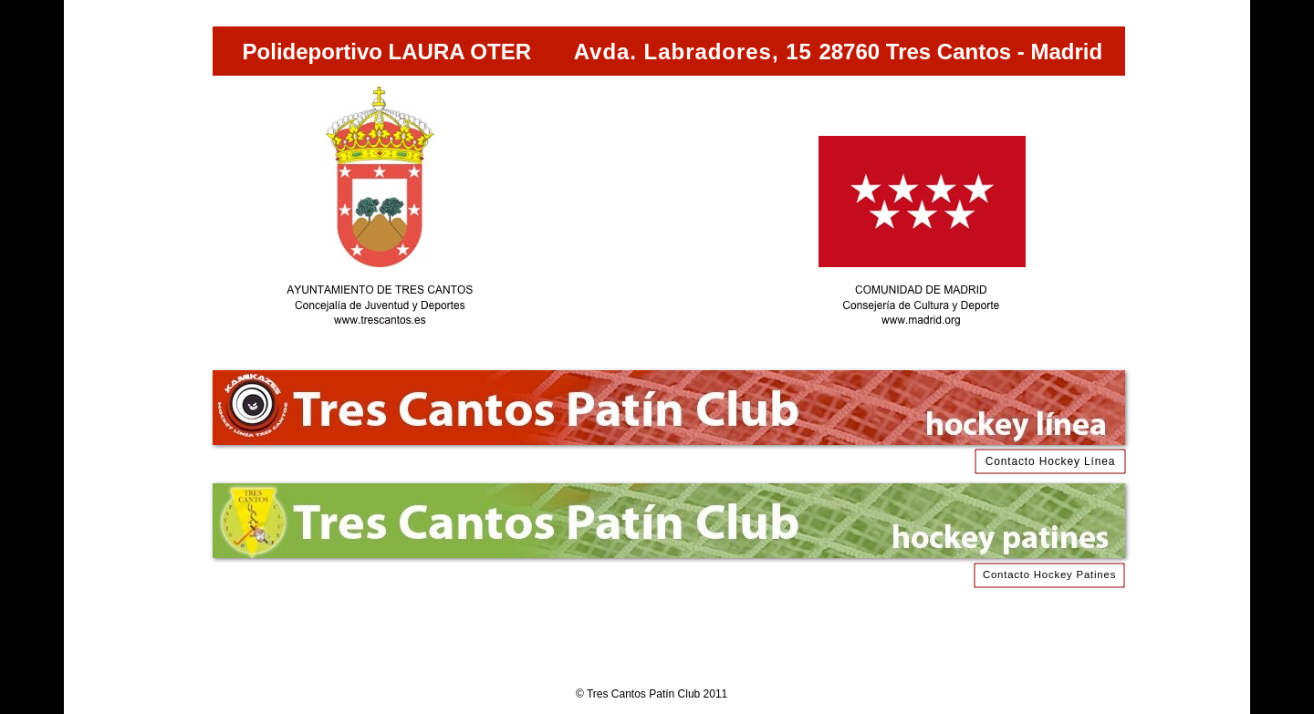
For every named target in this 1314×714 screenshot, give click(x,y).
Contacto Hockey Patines (1049, 574)
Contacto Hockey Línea (1050, 461)
